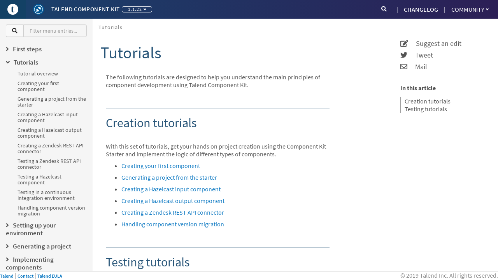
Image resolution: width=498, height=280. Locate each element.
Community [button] (470, 9)
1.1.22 (137, 9)
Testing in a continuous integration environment (46, 195)
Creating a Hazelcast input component (48, 117)
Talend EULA (49, 276)
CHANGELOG (421, 9)
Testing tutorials (426, 109)
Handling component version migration (51, 210)
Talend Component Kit (85, 9)
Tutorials (110, 27)
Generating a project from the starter (52, 101)
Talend (7, 276)
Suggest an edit (430, 43)
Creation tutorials (428, 101)
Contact (25, 276)
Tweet (416, 55)
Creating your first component (38, 86)
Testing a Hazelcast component (39, 179)
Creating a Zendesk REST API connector (51, 148)
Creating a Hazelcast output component (50, 132)
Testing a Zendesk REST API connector (49, 164)
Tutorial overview (38, 73)
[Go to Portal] (13, 9)
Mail (413, 67)
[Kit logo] (38, 9)
